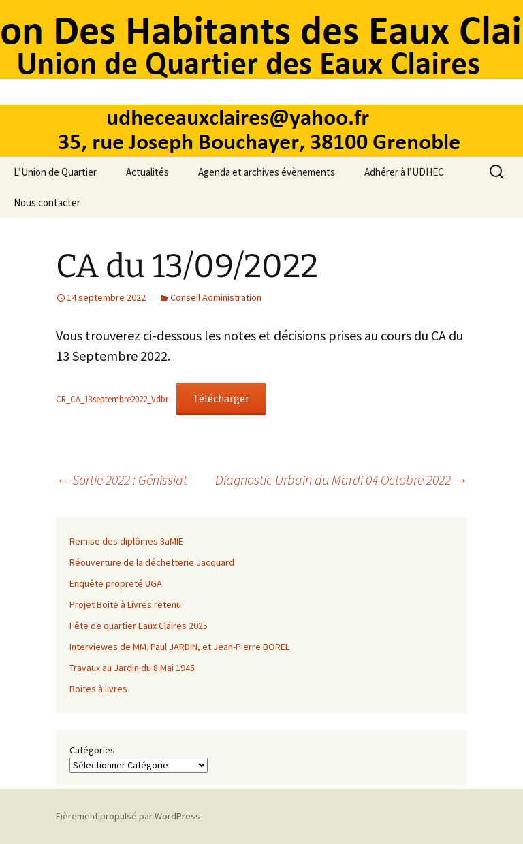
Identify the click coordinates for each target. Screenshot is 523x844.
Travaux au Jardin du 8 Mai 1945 (132, 668)
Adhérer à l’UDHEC (404, 171)
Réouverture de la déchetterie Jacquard (151, 562)
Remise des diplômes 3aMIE (126, 541)
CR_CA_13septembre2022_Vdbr (112, 398)
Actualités (147, 171)
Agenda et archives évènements (266, 171)
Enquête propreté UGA (115, 583)
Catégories (92, 750)
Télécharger (221, 398)
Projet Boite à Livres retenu (125, 604)
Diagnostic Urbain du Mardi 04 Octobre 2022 (341, 479)
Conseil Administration (216, 297)
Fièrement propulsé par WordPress (128, 816)
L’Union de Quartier (55, 171)
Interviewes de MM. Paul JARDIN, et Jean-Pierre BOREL (179, 646)
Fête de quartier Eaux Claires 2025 (138, 625)
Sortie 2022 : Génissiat (121, 479)
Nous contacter (47, 202)
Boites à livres (98, 689)
